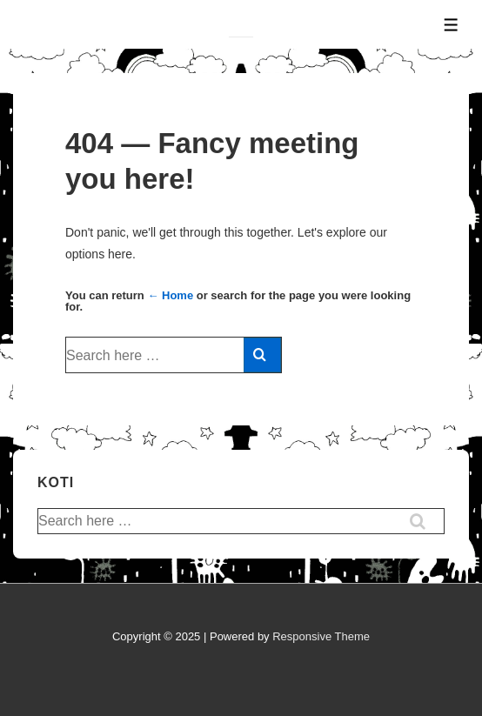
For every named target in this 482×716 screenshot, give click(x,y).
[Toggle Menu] (451, 25)
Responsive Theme (321, 636)
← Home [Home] (170, 295)
